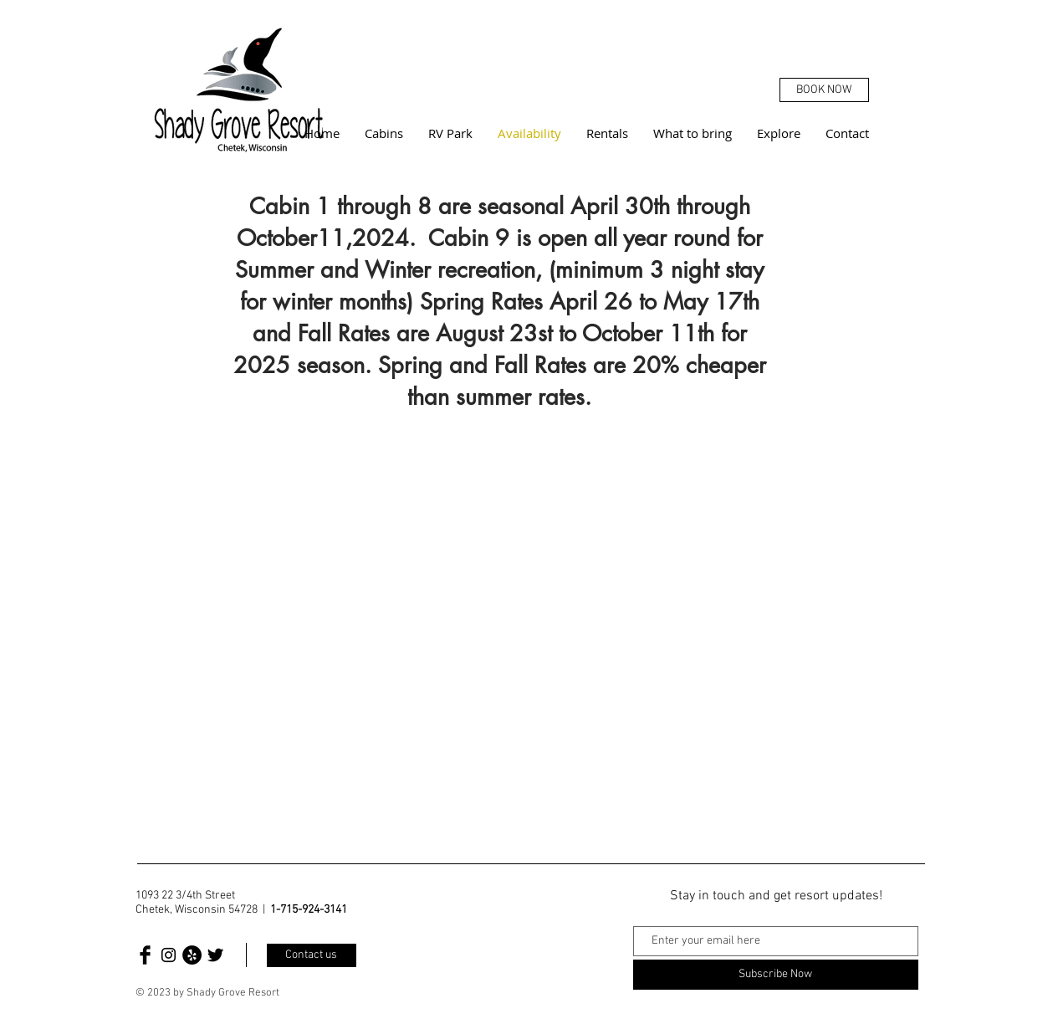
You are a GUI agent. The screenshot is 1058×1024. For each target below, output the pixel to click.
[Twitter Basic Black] (215, 955)
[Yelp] (192, 955)
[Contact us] (311, 955)
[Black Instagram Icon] (168, 955)
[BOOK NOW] (824, 90)
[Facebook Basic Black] (145, 955)
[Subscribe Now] (775, 975)
